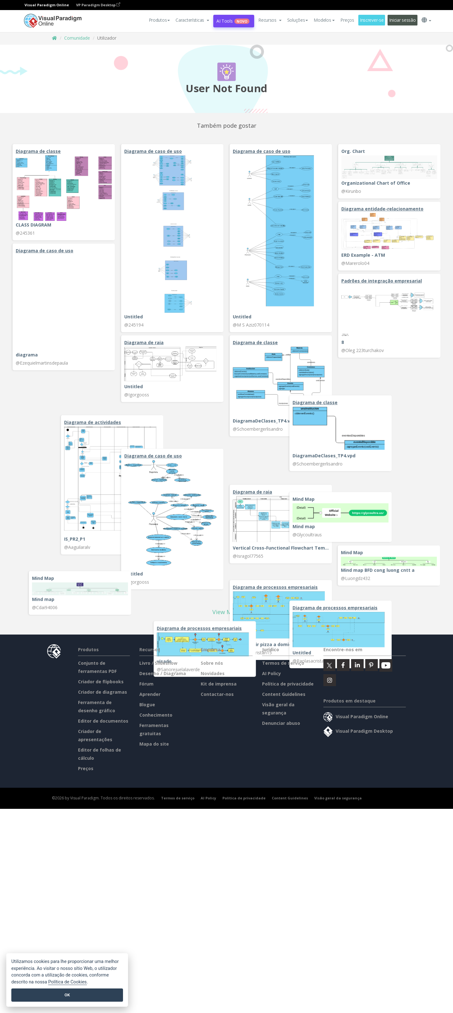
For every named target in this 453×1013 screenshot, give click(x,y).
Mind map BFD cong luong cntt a (370, 580)
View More (226, 675)
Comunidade (77, 38)
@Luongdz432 (347, 588)
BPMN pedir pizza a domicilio (265, 644)
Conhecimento (155, 778)
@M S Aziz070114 (251, 325)
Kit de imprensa (219, 747)
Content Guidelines (283, 757)
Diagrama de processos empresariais (275, 587)
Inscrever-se (372, 20)
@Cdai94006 (137, 616)
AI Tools (232, 21)
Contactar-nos (217, 757)
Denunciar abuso (281, 786)
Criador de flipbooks (101, 745)
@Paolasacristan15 (252, 652)
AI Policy (271, 737)
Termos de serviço (283, 726)
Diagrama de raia (144, 342)
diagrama (27, 355)
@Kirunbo (351, 191)
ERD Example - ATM (363, 255)
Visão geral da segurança (338, 861)
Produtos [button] (159, 20)
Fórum (146, 747)
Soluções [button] (297, 20)
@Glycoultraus (30, 530)
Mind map (27, 522)
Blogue (147, 768)
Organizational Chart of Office (375, 183)
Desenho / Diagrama (162, 737)
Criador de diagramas (102, 755)
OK (67, 995)
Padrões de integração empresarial (381, 284)
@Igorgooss (136, 395)
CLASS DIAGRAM (33, 225)
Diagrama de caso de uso (153, 151)
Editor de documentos (103, 784)
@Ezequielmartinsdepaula (42, 363)
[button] (192, 20)
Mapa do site (154, 807)
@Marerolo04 (355, 263)
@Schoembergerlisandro (258, 429)
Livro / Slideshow (158, 726)
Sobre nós (212, 726)
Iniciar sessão (402, 20)
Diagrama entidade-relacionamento (382, 209)
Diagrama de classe (38, 151)
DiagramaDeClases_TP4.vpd (264, 421)
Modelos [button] (324, 20)
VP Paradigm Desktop (98, 5)
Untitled (133, 317)
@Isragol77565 (248, 529)
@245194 (133, 325)
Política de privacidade (288, 747)
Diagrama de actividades (361, 440)
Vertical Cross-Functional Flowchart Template (281, 520)
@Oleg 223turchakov (362, 353)
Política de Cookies (67, 982)
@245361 (25, 233)
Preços (347, 20)
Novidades (213, 737)
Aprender (149, 757)
